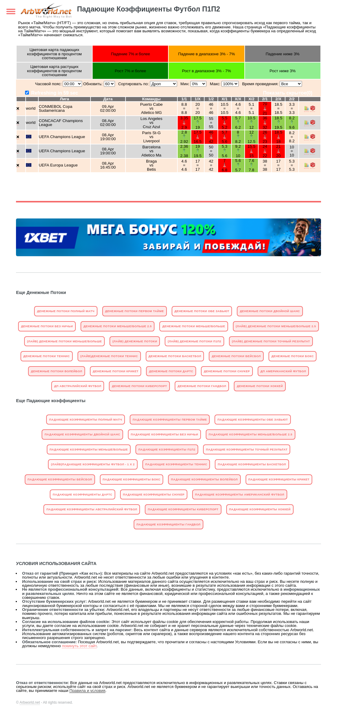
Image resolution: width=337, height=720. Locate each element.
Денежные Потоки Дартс (171, 371)
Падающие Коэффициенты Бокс (131, 479)
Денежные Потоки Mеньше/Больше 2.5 (118, 326)
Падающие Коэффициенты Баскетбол (252, 464)
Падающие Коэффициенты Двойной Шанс (82, 434)
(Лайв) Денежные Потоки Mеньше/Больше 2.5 (276, 326)
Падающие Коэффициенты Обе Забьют (253, 419)
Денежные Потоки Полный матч (65, 311)
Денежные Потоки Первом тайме (134, 311)
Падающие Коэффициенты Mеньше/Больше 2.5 (250, 434)
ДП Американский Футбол (283, 371)
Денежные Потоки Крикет (115, 371)
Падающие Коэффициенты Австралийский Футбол (91, 509)
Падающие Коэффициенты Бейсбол (59, 479)
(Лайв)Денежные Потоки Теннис (109, 356)
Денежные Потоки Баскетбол (174, 356)
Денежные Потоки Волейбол (56, 371)
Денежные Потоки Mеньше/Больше (193, 326)
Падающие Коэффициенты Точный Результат (247, 449)
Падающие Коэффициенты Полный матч (85, 419)
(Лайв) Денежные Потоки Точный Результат (271, 341)
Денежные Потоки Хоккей (260, 386)
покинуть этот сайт (79, 646)
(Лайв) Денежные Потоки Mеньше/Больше (64, 341)
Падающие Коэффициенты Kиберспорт (183, 509)
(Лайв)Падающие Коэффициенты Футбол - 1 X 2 (93, 464)
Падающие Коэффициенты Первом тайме (170, 419)
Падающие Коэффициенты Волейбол (204, 479)
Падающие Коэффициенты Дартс (83, 494)
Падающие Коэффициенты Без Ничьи (164, 434)
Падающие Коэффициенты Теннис (176, 464)
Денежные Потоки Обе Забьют (201, 311)
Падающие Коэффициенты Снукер (154, 494)
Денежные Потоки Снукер (227, 371)
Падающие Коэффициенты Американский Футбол (240, 494)
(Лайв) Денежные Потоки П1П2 (194, 341)
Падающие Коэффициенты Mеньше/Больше (88, 449)
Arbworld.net (30, 702)
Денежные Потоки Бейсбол (236, 356)
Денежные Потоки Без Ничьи (47, 326)
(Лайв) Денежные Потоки (135, 341)
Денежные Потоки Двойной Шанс (270, 311)
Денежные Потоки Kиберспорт (139, 386)
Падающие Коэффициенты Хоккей (260, 509)
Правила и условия (87, 690)
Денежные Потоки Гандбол (202, 386)
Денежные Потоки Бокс (293, 356)
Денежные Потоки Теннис (46, 356)
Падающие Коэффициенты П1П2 (167, 449)
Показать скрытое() (287, 92)
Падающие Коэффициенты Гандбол (168, 524)
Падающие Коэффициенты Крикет (279, 479)
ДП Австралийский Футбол (77, 386)
